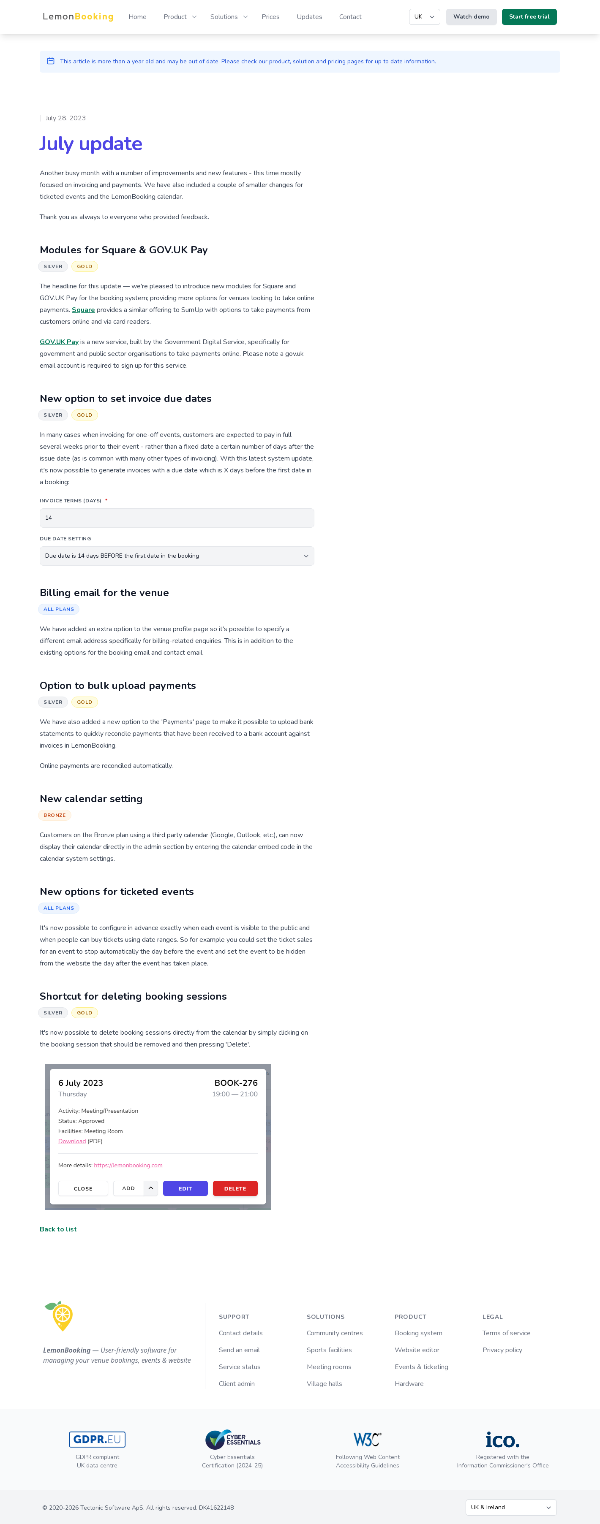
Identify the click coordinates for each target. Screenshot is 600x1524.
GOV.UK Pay (59, 342)
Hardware (409, 1383)
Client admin (237, 1383)
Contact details (241, 1333)
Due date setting (65, 538)
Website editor (417, 1350)
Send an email (239, 1350)
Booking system (418, 1333)
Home (137, 17)
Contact (350, 17)
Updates (309, 17)
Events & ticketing (421, 1367)
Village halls (324, 1383)
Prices (271, 17)
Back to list (58, 1229)
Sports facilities (329, 1350)
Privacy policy (502, 1350)
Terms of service (507, 1333)
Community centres (335, 1333)
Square (83, 310)
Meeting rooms (329, 1367)
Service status (240, 1367)
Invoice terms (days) (74, 500)
